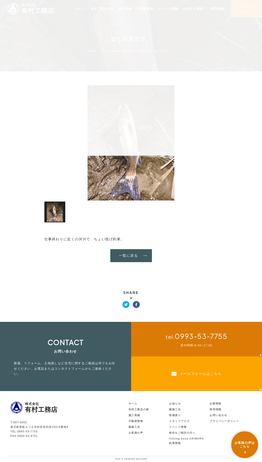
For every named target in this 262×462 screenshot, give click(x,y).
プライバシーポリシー (224, 421)
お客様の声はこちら (244, 444)
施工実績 (125, 8)
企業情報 (215, 403)
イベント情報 (168, 8)
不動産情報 (145, 8)
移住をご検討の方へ (182, 432)
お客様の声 (136, 432)
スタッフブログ (179, 421)
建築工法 (134, 426)
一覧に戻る (128, 255)
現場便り (175, 415)
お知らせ (175, 403)
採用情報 (217, 8)
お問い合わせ (246, 11)
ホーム (81, 8)
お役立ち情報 (193, 8)
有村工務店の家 (102, 8)
